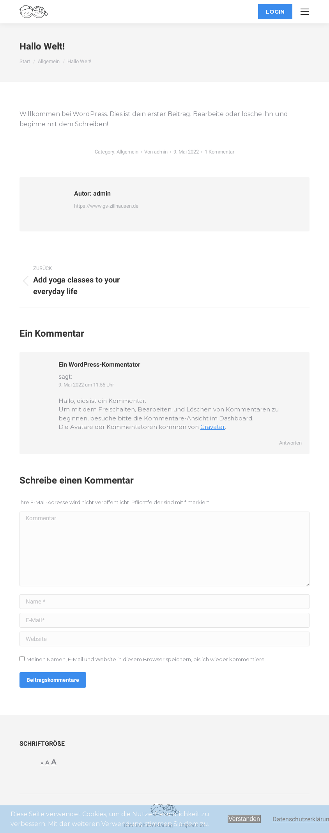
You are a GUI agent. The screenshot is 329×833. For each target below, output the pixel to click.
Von (156, 152)
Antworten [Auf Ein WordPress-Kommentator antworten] (290, 443)
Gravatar (212, 427)
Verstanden (244, 818)
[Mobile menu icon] (305, 11)
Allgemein (127, 152)
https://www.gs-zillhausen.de (106, 206)
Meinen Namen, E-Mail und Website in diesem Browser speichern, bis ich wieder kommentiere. (146, 659)
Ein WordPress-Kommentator (99, 364)
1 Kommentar (219, 152)
